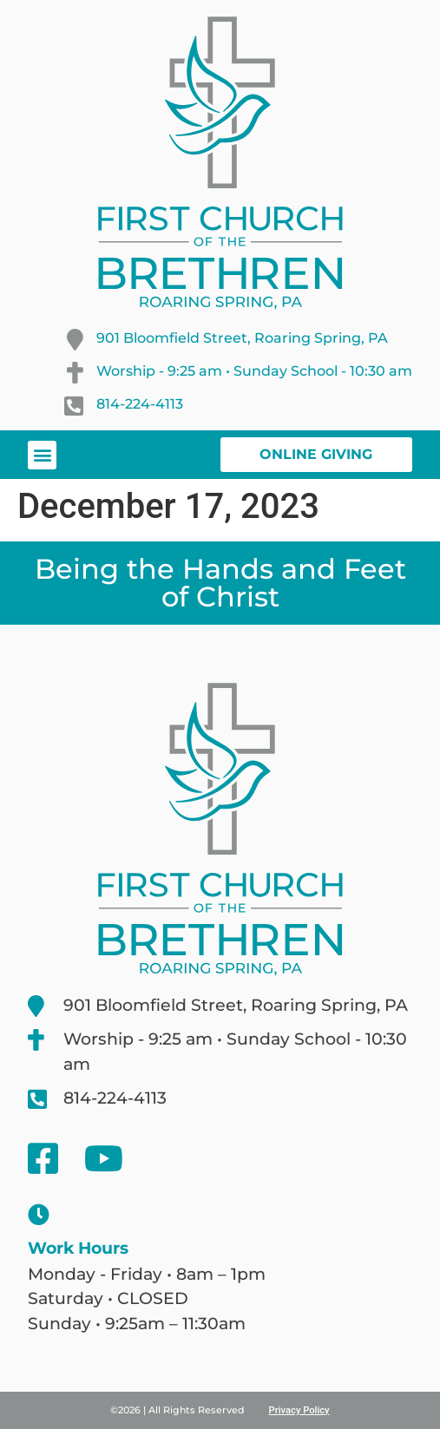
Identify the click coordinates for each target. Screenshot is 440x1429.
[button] (42, 455)
